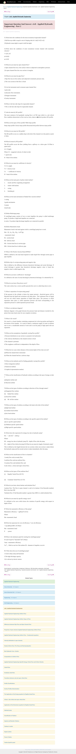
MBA (47, 2)
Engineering (41, 2)
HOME (19, 2)
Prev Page (7, 11)
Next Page (51, 11)
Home (4, 6)
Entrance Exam (61, 2)
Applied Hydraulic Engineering (14, 6)
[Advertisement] (65, 28)
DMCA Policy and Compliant (45, 749)
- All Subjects (11, 587)
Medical (35, 2)
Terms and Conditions (35, 749)
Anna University (27, 2)
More (68, 2)
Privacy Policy (27, 749)
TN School (53, 2)
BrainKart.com (11, 2)
